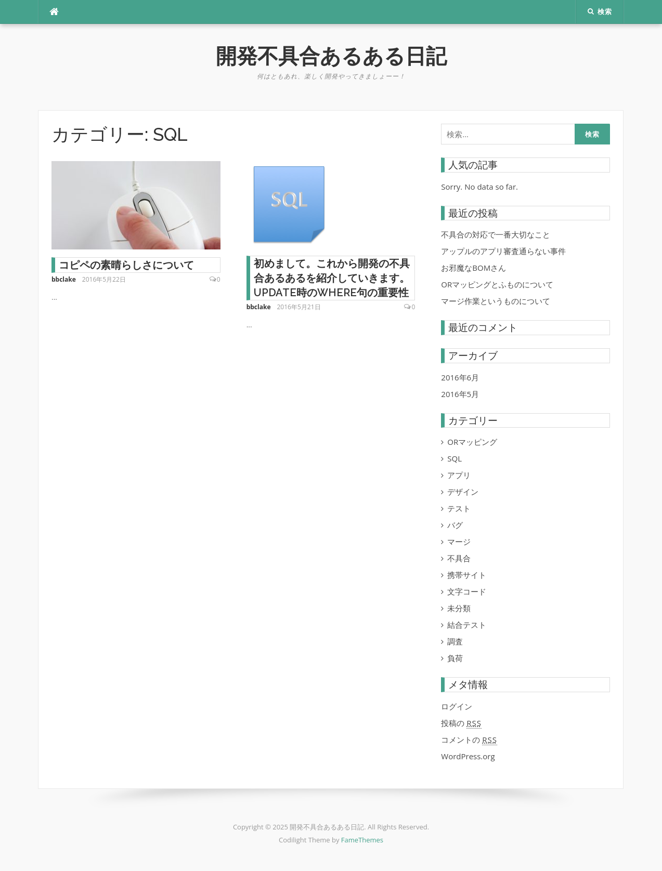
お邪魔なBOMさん (473, 267)
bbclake (63, 279)
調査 (455, 641)
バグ (455, 525)
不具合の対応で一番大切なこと (495, 234)
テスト (459, 508)
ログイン (456, 706)
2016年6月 (460, 377)
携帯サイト (466, 575)
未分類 (459, 608)
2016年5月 (460, 394)
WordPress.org (468, 756)
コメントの (469, 739)
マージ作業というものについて (495, 301)
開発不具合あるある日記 (331, 56)
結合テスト (466, 624)
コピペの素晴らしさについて (126, 265)
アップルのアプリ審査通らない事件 (503, 251)
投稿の (461, 723)
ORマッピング (472, 442)
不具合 (459, 558)
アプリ (459, 475)
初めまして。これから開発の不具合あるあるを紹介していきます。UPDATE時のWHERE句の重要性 (332, 278)
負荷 (455, 658)
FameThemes (362, 839)
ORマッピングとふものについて (497, 284)
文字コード (466, 591)
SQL (454, 458)
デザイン (462, 491)
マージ (459, 541)
